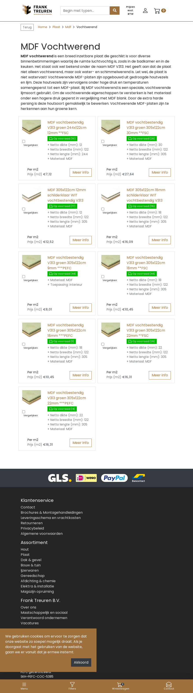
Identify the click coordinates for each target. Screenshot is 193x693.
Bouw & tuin (31, 565)
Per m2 (32, 169)
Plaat (57, 27)
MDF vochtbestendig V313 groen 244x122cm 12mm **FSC (66, 127)
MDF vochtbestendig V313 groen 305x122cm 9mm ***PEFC (66, 263)
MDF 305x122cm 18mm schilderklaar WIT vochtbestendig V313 (146, 195)
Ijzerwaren (30, 570)
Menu (24, 686)
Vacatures (30, 623)
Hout (25, 549)
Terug (27, 27)
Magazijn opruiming (37, 591)
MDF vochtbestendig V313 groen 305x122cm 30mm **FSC (146, 127)
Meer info (81, 172)
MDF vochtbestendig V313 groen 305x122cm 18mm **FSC (146, 263)
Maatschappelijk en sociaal (44, 612)
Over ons (28, 607)
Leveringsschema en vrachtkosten (51, 517)
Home (42, 27)
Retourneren (32, 523)
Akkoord (81, 662)
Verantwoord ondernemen (44, 617)
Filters (72, 686)
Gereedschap (33, 575)
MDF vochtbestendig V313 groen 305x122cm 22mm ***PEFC (66, 398)
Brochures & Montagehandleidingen (52, 512)
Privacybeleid (32, 528)
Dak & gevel (31, 559)
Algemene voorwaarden (42, 533)
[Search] (85, 10)
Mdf (68, 27)
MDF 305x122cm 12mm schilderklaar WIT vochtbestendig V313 (66, 195)
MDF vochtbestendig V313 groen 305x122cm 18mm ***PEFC (66, 330)
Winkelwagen (120, 686)
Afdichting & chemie (38, 580)
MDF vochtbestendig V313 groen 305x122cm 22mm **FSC (146, 330)
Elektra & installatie (37, 586)
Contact (169, 686)
